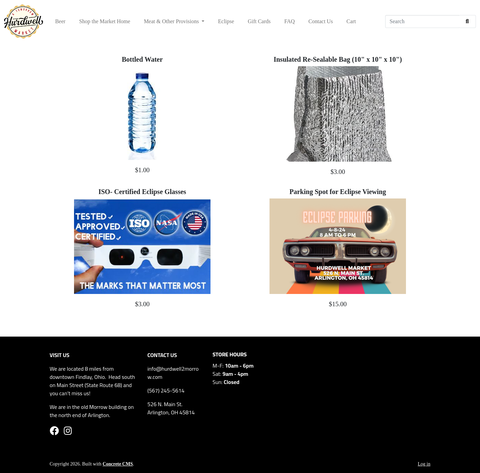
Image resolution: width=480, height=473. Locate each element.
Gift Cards (259, 21)
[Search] (422, 21)
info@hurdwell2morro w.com (173, 373)
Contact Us (320, 21)
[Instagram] (68, 432)
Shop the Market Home (104, 21)
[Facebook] (54, 432)
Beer (60, 21)
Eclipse (226, 21)
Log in (424, 464)
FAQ (289, 21)
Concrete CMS (118, 464)
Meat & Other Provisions (172, 21)
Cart (351, 21)
